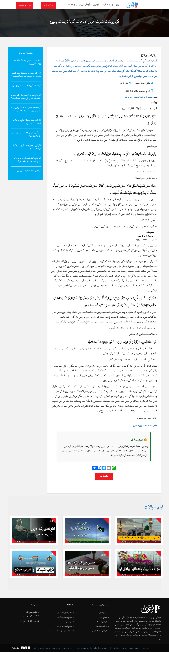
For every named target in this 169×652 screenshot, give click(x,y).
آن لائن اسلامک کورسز (99, 631)
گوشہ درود (68, 622)
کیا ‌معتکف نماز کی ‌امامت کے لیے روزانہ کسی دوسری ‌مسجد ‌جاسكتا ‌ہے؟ (26, 109)
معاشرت (128, 97)
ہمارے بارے (107, 4)
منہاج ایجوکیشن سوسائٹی (64, 626)
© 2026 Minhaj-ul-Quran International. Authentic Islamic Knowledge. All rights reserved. (71, 648)
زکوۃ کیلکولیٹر (85, 4)
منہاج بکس (103, 617)
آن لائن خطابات (102, 622)
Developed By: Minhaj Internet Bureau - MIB (131, 648)
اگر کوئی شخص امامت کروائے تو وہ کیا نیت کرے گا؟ (27, 147)
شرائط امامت (139, 97)
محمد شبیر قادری (145, 425)
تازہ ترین (96, 4)
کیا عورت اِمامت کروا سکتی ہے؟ (29, 170)
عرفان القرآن (103, 613)
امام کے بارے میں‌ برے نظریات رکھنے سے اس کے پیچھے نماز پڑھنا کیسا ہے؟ (26, 75)
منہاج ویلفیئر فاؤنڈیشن (64, 617)
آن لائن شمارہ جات (101, 626)
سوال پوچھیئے (25, 5)
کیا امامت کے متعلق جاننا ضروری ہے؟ (26, 85)
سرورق (118, 4)
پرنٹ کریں (104, 476)
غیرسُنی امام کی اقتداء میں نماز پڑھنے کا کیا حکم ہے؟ (26, 134)
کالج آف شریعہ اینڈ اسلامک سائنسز (60, 631)
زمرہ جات (72, 4)
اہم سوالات (153, 507)
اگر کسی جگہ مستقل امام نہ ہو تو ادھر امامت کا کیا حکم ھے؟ (27, 122)
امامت (150, 97)
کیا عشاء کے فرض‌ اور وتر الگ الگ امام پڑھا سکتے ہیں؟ (27, 62)
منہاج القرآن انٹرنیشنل (64, 613)
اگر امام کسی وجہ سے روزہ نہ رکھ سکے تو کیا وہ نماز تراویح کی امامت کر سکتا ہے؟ (26, 97)
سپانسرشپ (48, 5)
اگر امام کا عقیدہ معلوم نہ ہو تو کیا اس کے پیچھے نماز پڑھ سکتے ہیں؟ (27, 160)
